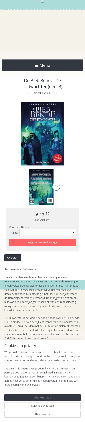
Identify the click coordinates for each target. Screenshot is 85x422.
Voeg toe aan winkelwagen (42, 242)
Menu (42, 65)
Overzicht (12, 257)
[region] (42, 370)
